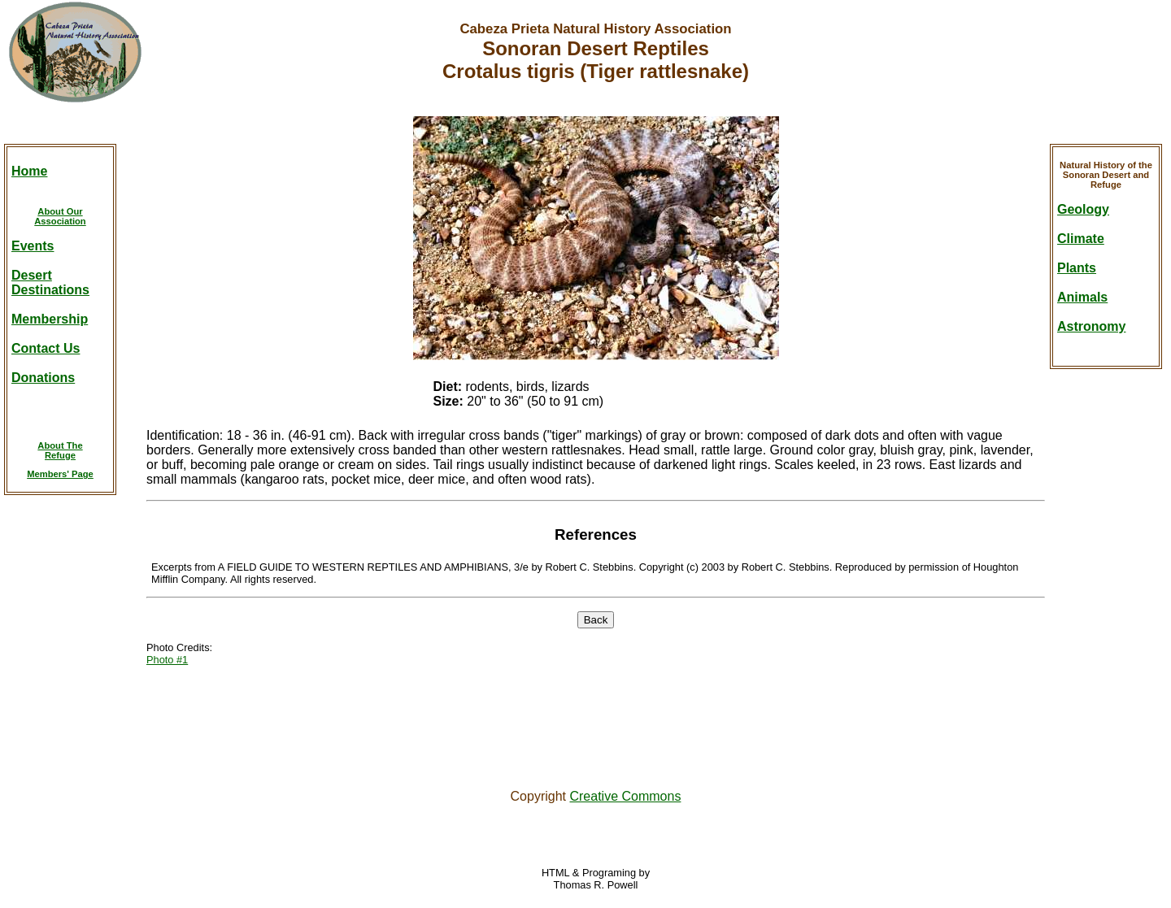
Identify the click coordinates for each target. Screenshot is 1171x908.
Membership (49, 319)
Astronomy (1091, 326)
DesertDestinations (50, 282)
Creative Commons (625, 796)
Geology (1083, 209)
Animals (1082, 297)
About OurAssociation (59, 216)
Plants (1076, 268)
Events (32, 246)
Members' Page (60, 474)
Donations (43, 377)
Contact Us (45, 348)
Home (29, 171)
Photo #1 (167, 660)
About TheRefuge (59, 450)
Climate (1080, 238)
